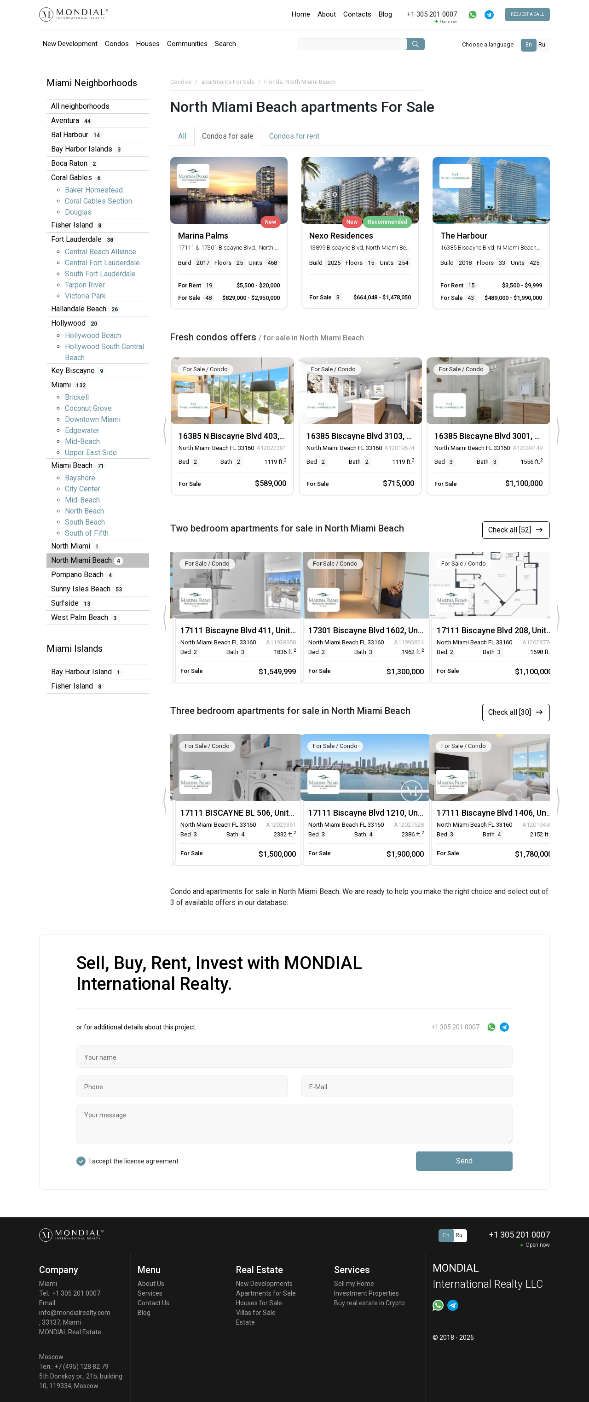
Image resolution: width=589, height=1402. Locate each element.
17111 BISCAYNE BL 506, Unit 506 (242, 813)
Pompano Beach (83, 574)
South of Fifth (87, 533)
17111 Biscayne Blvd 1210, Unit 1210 (375, 813)
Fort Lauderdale (83, 239)
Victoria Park (85, 296)
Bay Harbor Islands (87, 149)
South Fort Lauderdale (100, 273)
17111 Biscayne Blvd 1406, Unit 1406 (504, 813)
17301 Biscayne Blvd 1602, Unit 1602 (375, 630)
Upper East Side (91, 452)
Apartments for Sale (266, 1293)
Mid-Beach (82, 441)
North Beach (84, 511)
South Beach (85, 522)
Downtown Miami (93, 419)
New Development (70, 44)
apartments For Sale (227, 81)
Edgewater (82, 430)
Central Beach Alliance (100, 251)
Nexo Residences (341, 235)
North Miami (76, 546)
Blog (385, 14)
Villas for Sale (256, 1312)
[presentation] (164, 431)
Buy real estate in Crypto (369, 1303)
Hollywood (75, 323)
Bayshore (80, 477)
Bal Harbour (77, 135)
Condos (117, 44)
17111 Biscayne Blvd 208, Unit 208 (499, 630)
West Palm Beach (85, 617)
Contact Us (153, 1303)
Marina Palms (203, 235)
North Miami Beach (87, 560)
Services (150, 1293)
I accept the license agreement (134, 1161)
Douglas (78, 212)
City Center (82, 489)
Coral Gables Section (98, 201)
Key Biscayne (78, 370)
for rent (294, 136)
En (528, 44)
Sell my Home (354, 1283)
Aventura (72, 120)
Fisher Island (77, 225)
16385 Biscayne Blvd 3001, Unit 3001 (501, 436)
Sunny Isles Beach (88, 589)
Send (464, 1161)
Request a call (527, 14)
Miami (70, 385)
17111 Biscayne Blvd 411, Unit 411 (243, 630)
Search (225, 44)
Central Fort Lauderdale (102, 262)
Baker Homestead (94, 190)
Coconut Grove (88, 408)
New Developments (264, 1283)
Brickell (77, 397)
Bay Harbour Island (87, 672)
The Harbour (464, 235)
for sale (228, 136)
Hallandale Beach (86, 309)
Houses (148, 44)
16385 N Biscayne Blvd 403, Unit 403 (245, 436)
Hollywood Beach (93, 335)
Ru (541, 44)
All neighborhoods (80, 106)
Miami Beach (79, 465)
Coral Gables (77, 177)
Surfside (72, 603)
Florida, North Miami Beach (299, 81)
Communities (187, 44)
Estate (245, 1322)
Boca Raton (75, 163)
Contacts (357, 14)
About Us (151, 1283)
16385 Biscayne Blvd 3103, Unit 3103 (373, 436)
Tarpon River (85, 284)
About (327, 14)
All (182, 136)
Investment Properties (366, 1293)
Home (301, 14)
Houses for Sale (259, 1303)
